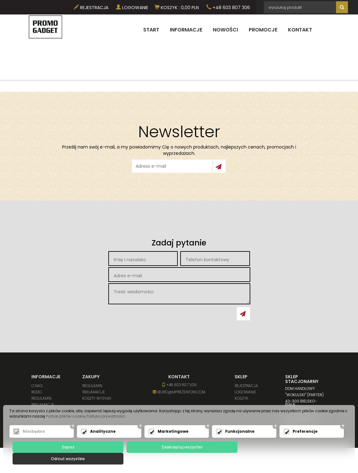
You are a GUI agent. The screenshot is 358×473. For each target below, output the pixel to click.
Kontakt (300, 29)
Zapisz (67, 458)
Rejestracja (91, 7)
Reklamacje (42, 404)
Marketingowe (173, 443)
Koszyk (241, 398)
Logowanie (132, 7)
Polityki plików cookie (65, 428)
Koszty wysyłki (45, 411)
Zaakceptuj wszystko (180, 458)
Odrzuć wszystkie (294, 458)
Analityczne (103, 443)
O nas (36, 385)
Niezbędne (34, 443)
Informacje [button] (186, 29)
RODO (36, 392)
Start (151, 29)
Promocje (263, 29)
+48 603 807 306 (228, 7)
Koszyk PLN (177, 7)
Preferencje (305, 443)
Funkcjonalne (239, 443)
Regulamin (41, 398)
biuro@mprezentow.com (179, 392)
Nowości (225, 29)
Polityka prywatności (105, 428)
